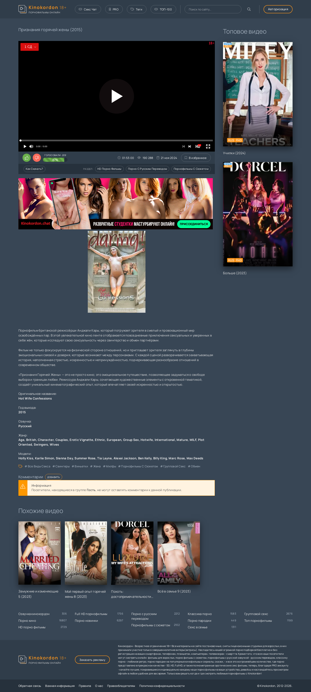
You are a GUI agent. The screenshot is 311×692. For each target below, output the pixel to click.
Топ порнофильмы (258, 620)
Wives (54, 444)
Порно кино (27, 620)
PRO (113, 9)
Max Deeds (195, 458)
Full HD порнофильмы (91, 614)
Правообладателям (121, 686)
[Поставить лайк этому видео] (27, 158)
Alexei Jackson (125, 458)
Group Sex (131, 440)
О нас (99, 686)
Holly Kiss (25, 458)
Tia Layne (104, 458)
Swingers (41, 444)
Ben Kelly (145, 458)
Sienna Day (64, 458)
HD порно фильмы (109, 169)
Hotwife (147, 440)
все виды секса (39, 466)
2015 (22, 412)
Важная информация (60, 686)
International (165, 440)
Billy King (160, 458)
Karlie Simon (44, 458)
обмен (195, 466)
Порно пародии (199, 620)
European (114, 440)
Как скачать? (34, 169)
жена (97, 466)
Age (21, 440)
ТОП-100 (163, 9)
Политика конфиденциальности (162, 686)
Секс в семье (198, 627)
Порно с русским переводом (147, 169)
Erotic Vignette (81, 440)
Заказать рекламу (92, 660)
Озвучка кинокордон (34, 614)
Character (46, 440)
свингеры (62, 466)
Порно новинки (86, 620)
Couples (61, 440)
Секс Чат (88, 9)
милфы (111, 466)
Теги (136, 9)
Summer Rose (84, 458)
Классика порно (200, 614)
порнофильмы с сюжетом (139, 466)
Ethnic (100, 440)
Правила (85, 686)
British (31, 440)
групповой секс (174, 466)
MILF (193, 440)
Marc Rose (177, 458)
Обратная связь (29, 686)
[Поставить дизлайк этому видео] (37, 158)
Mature (182, 440)
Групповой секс (256, 614)
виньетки (81, 466)
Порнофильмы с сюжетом (191, 169)
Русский (25, 426)
